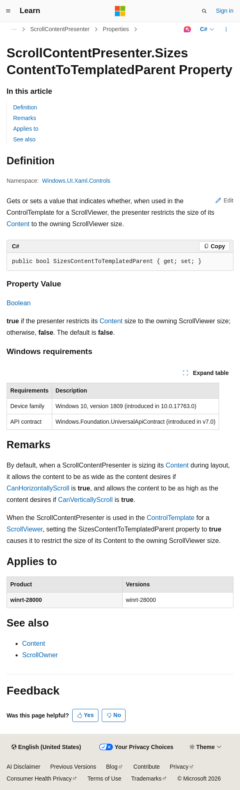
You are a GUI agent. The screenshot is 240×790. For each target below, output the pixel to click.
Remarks (24, 118)
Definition (25, 107)
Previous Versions (73, 766)
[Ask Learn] (187, 29)
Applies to (25, 128)
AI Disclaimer (23, 766)
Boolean (19, 303)
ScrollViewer (25, 529)
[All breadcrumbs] (14, 29)
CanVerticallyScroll (85, 499)
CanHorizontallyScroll (38, 488)
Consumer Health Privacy (39, 778)
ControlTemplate (171, 517)
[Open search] (204, 11)
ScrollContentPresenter (60, 29)
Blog (112, 766)
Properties (116, 29)
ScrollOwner (40, 655)
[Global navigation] (8, 11)
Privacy (179, 766)
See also (24, 139)
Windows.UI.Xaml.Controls (76, 180)
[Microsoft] (120, 11)
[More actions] (226, 29)
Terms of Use (104, 778)
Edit (224, 200)
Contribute (146, 766)
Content (18, 223)
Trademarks (146, 778)
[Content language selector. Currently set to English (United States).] (46, 747)
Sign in (224, 10)
